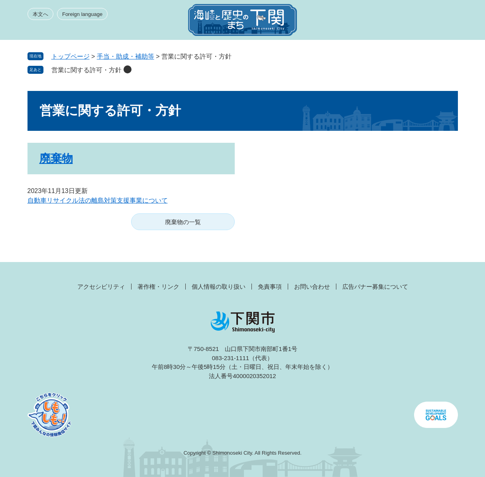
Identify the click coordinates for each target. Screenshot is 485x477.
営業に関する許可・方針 (86, 70)
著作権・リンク (158, 287)
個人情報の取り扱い (218, 287)
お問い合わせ (312, 287)
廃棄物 (56, 158)
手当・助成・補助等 (125, 56)
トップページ (70, 56)
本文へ (40, 14)
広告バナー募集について (375, 287)
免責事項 (270, 287)
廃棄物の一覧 (183, 222)
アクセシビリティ (101, 287)
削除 (128, 69)
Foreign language (82, 14)
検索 (415, 22)
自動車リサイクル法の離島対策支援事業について (97, 200)
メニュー (443, 22)
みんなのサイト (386, 22)
